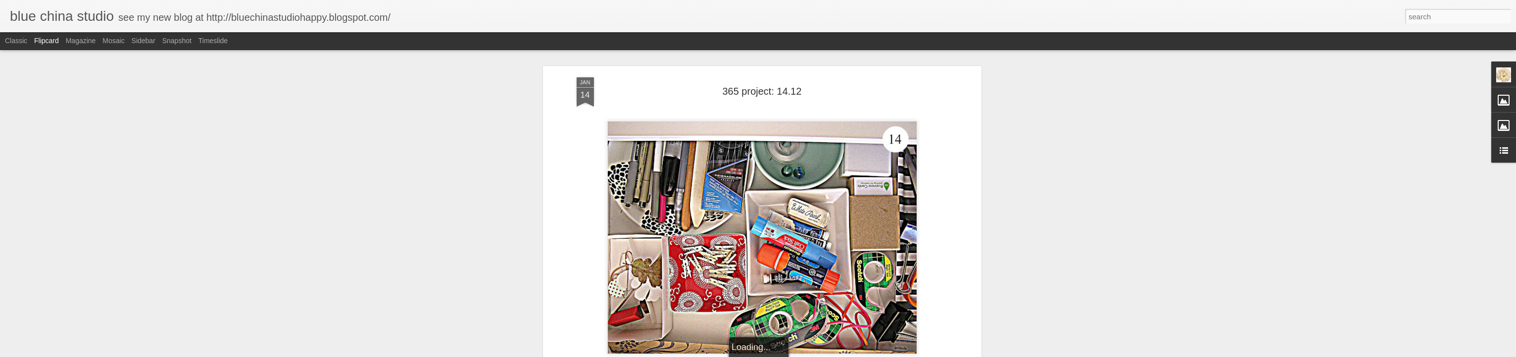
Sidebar (143, 41)
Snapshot (177, 41)
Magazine (81, 41)
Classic (16, 41)
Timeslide (213, 41)
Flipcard (46, 41)
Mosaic (113, 41)
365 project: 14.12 (761, 91)
